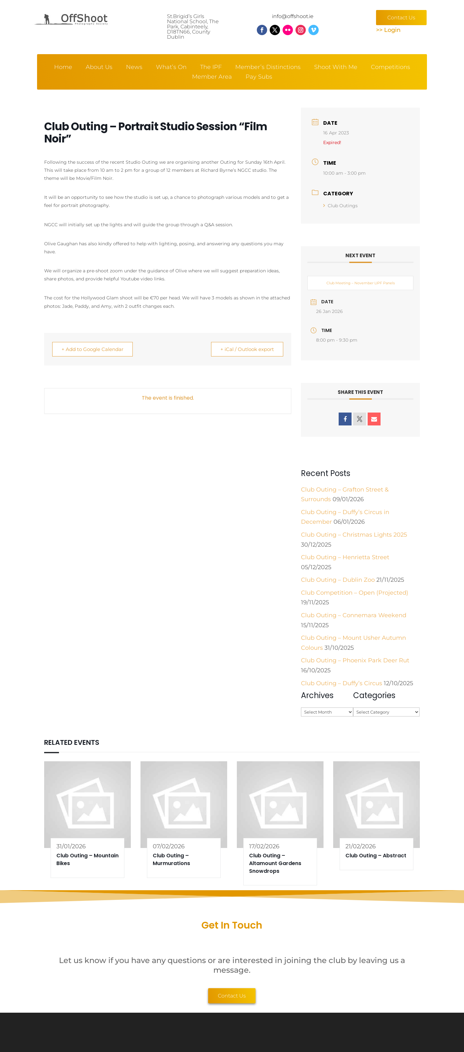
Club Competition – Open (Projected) (354, 592)
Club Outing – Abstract (375, 855)
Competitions (390, 68)
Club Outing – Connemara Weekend (353, 615)
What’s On (171, 68)
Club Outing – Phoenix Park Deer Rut (355, 660)
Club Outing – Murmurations (171, 859)
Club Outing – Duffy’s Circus (341, 683)
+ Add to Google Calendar (92, 349)
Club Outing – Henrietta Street (345, 557)
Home (63, 68)
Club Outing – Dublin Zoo (338, 579)
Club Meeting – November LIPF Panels (360, 283)
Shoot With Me (335, 68)
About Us (99, 68)
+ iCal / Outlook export (247, 349)
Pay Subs (259, 77)
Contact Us (401, 18)
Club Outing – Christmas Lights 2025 (354, 534)
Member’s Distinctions (268, 68)
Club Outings (340, 206)
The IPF (211, 68)
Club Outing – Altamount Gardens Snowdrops (275, 863)
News (134, 68)
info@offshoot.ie (293, 16)
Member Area (212, 77)
